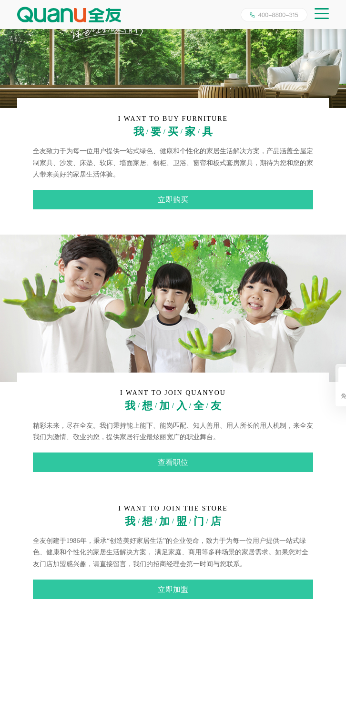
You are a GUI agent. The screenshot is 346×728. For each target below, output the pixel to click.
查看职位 (173, 462)
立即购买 (173, 199)
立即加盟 (173, 589)
